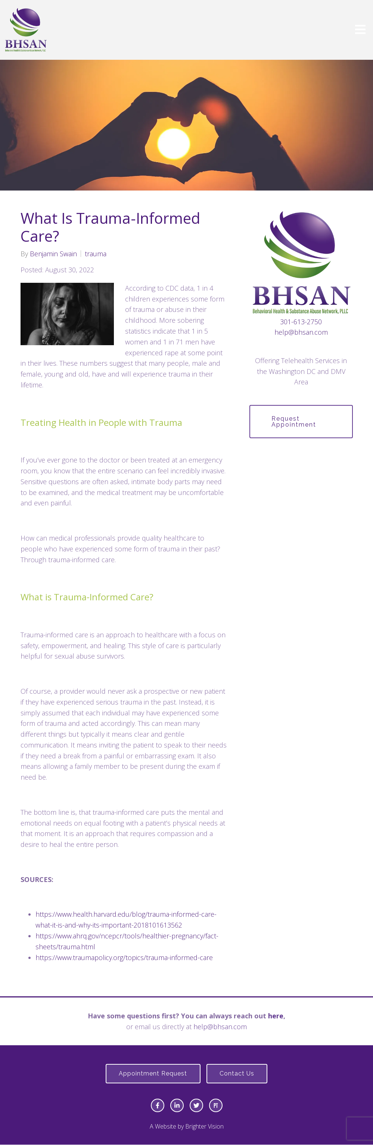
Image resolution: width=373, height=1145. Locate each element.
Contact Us (237, 1073)
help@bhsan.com (301, 332)
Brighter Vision (204, 1127)
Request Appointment (294, 421)
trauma (95, 253)
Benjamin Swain (53, 253)
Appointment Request (152, 1073)
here (275, 1015)
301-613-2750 (301, 321)
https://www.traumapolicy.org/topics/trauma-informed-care (125, 957)
